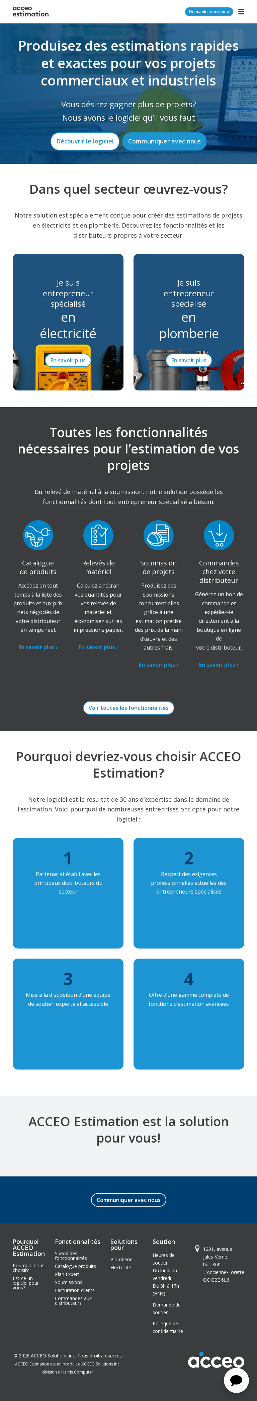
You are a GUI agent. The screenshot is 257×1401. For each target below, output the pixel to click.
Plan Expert (67, 1274)
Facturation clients (75, 1290)
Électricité (120, 1267)
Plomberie (121, 1259)
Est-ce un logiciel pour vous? (26, 1283)
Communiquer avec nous (164, 141)
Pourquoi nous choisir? (29, 1267)
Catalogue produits (75, 1266)
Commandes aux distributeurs (73, 1300)
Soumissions (68, 1282)
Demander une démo (209, 11)
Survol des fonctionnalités (71, 1255)
